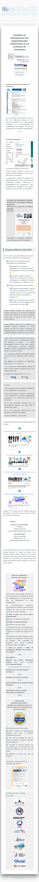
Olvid (5, 354)
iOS (22, 363)
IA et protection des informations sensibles (19, 455)
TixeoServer (26, 374)
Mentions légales (19, 878)
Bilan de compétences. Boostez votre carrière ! (19, 494)
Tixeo (6, 366)
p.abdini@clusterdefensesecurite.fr (19, 667)
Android (13, 363)
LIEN (19, 131)
